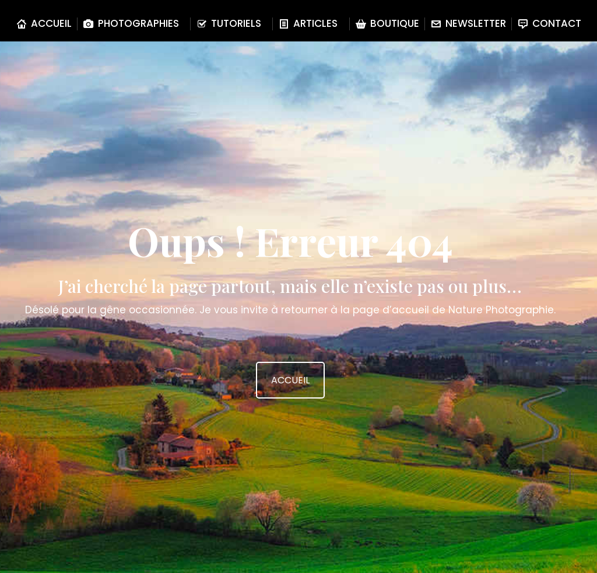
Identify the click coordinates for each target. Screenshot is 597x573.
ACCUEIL (290, 380)
